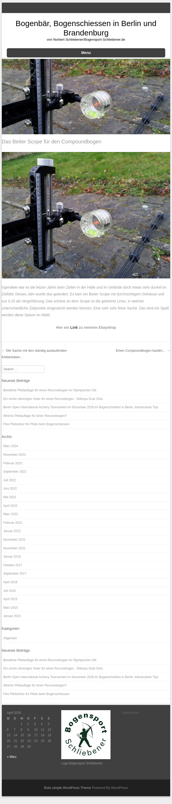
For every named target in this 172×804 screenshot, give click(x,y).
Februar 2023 (12, 463)
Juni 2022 (10, 488)
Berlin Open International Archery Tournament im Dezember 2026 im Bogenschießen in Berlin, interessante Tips (80, 407)
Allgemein (10, 638)
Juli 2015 (9, 591)
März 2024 (10, 446)
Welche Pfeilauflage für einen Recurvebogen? (35, 416)
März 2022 (10, 514)
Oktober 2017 (12, 565)
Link (74, 327)
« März (12, 757)
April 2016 (10, 582)
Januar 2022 (12, 531)
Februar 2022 (12, 523)
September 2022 (15, 471)
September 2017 (15, 573)
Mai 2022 (9, 497)
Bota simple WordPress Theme (67, 788)
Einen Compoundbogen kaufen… (143, 350)
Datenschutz (130, 713)
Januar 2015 (12, 616)
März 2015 (10, 608)
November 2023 (14, 454)
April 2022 (10, 506)
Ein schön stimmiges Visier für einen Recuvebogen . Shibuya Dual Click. (53, 399)
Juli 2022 (9, 480)
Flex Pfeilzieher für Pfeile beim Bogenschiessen (36, 424)
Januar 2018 (12, 556)
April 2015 (10, 599)
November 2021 (14, 548)
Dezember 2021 (14, 539)
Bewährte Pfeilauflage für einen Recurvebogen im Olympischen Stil (49, 390)
